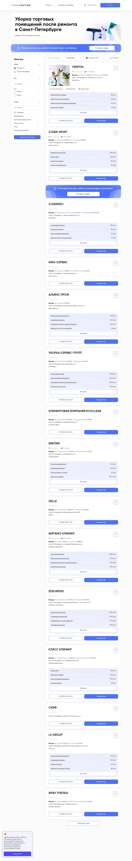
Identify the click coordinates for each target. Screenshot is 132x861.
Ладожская (60, 302)
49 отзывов (67, 136)
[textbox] (73, 58)
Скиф (53, 706)
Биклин (54, 442)
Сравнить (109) (93, 58)
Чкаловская (61, 140)
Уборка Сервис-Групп (65, 352)
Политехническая (84, 656)
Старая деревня (88, 212)
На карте (115, 58)
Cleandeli (56, 204)
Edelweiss (56, 590)
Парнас (59, 799)
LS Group (56, 733)
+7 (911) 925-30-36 (65, 431)
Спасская (74, 540)
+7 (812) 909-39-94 (65, 251)
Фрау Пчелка (58, 791)
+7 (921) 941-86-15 (65, 637)
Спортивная (77, 140)
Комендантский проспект (66, 212)
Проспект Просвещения (78, 799)
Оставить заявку (102, 48)
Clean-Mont (58, 132)
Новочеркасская (62, 508)
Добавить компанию (62, 5)
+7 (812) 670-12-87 (65, 341)
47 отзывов (90, 71)
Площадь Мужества (63, 656)
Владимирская (62, 361)
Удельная (83, 75)
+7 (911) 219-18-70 (65, 722)
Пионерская (99, 75)
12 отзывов (66, 537)
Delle (53, 500)
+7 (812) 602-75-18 (65, 579)
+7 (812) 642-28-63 (65, 399)
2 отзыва (66, 447)
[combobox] (74, 58)
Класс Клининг (60, 648)
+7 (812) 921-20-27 (65, 178)
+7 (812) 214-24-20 (88, 5)
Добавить (110, 5)
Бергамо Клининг (62, 532)
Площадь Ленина (79, 270)
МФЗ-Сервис (58, 262)
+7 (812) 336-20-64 (65, 695)
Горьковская (61, 270)
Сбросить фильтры (27, 137)
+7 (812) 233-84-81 (66, 283)
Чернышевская (62, 419)
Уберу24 (78, 67)
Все (15, 89)
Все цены (83, 112)
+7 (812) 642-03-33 (65, 780)
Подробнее (101, 121)
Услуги (44, 5)
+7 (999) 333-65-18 (65, 121)
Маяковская (79, 361)
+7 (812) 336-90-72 (65, 489)
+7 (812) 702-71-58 (65, 521)
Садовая (60, 540)
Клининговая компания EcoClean (75, 410)
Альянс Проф (59, 294)
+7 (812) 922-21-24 (65, 812)
